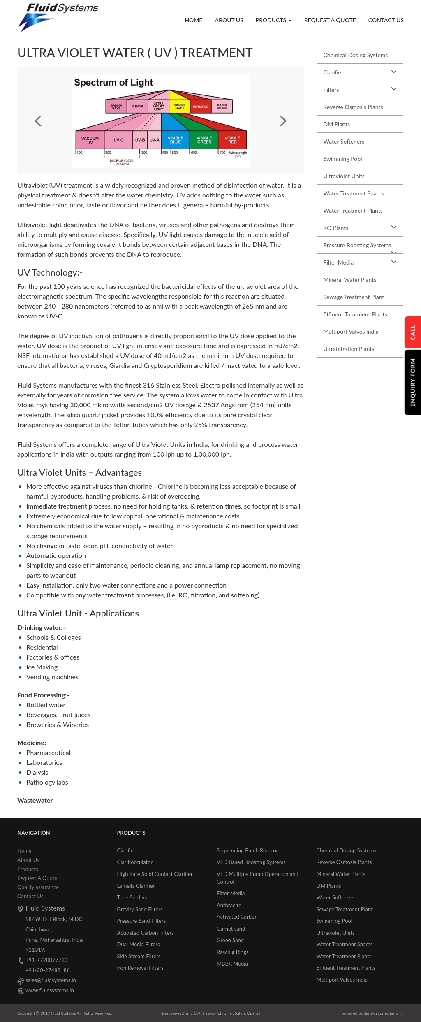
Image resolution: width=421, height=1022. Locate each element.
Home (24, 851)
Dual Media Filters (138, 944)
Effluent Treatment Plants (355, 314)
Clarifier (360, 72)
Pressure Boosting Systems (360, 248)
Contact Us (30, 896)
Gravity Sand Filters (140, 909)
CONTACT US (386, 19)
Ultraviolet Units (344, 175)
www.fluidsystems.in (49, 990)
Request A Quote (37, 878)
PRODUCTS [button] (274, 19)
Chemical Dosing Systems (356, 54)
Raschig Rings (233, 952)
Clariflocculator (135, 862)
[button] (38, 120)
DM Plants (337, 124)
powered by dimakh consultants (371, 1012)
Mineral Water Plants (350, 279)
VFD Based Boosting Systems (251, 862)
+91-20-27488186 (47, 970)
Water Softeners (344, 141)
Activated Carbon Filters (145, 932)
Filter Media (360, 262)
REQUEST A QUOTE (330, 19)
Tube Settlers (132, 897)
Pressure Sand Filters (141, 920)
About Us (28, 860)
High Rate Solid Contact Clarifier (155, 874)
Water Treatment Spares (354, 193)
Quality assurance (38, 887)
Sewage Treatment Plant (354, 296)
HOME (193, 19)
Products (27, 869)
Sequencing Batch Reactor (247, 850)
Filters (360, 89)
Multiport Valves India (351, 331)
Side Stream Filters (139, 956)
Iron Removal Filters (140, 967)
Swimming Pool (343, 158)
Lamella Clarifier (136, 886)
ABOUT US (229, 19)
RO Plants (360, 227)
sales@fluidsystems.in (50, 980)
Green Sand (230, 940)
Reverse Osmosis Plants (353, 106)
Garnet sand (231, 928)
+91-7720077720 (46, 960)
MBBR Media (232, 963)
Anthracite (229, 905)
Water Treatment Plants (353, 210)
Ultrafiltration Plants (349, 348)
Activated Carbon (237, 916)
